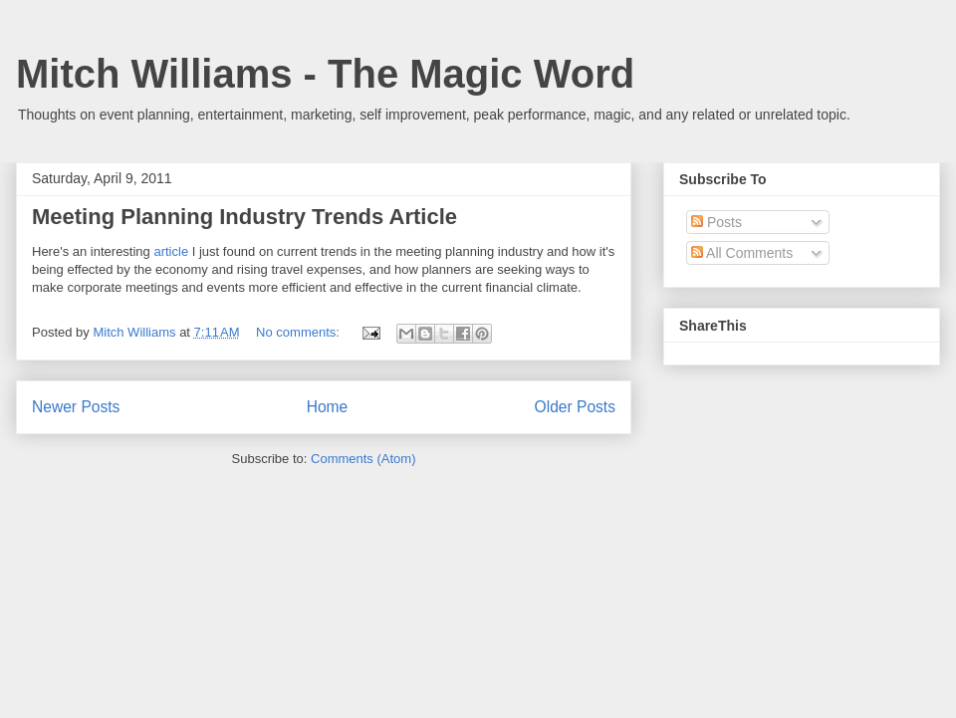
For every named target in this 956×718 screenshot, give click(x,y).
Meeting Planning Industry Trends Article (244, 216)
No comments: (299, 332)
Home (328, 406)
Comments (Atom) (363, 458)
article (170, 251)
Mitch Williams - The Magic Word (325, 74)
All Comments (742, 253)
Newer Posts (76, 406)
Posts (716, 222)
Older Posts (575, 406)
